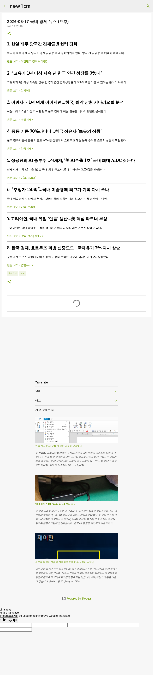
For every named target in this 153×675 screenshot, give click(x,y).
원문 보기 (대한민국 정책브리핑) (27, 61)
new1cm (20, 6)
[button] (9, 33)
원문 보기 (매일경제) (20, 119)
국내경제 (12, 273)
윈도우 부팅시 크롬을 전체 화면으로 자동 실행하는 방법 (64, 562)
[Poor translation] (12, 620)
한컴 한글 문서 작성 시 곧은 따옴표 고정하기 (58, 446)
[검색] (35, 6)
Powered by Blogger (76, 598)
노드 (23, 273)
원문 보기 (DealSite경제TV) (25, 236)
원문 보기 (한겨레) (18, 90)
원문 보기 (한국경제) (20, 148)
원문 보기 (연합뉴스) (20, 265)
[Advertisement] (76, 346)
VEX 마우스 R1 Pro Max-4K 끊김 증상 (55, 504)
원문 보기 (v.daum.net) (22, 177)
